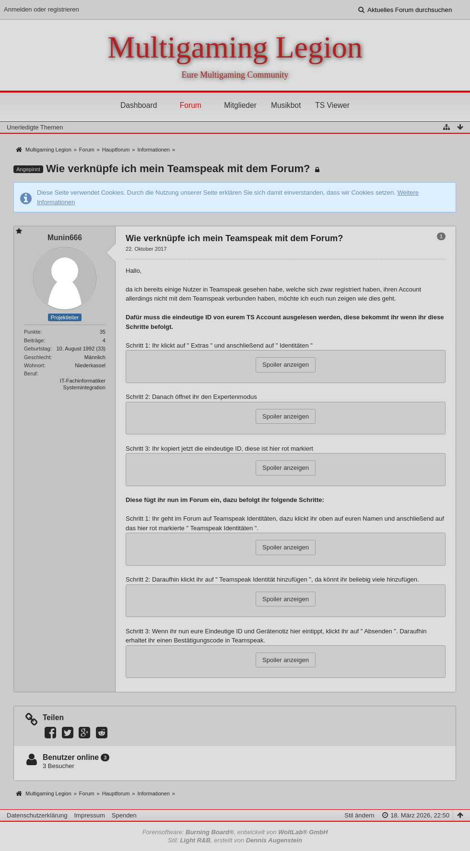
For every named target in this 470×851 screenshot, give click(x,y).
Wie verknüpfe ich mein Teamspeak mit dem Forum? (178, 169)
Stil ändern (359, 815)
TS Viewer (332, 105)
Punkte (32, 332)
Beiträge (34, 340)
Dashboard (138, 105)
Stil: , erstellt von (235, 840)
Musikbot (286, 105)
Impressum (89, 815)
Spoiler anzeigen (285, 364)
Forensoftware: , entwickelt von (235, 832)
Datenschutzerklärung (37, 815)
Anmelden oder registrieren (41, 9)
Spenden (124, 815)
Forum (190, 105)
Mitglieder (240, 105)
